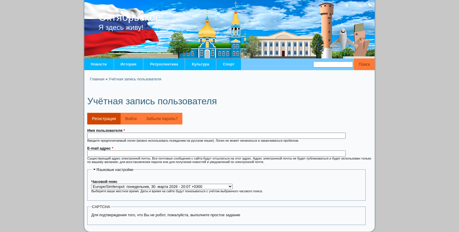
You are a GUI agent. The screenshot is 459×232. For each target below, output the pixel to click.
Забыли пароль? (162, 118)
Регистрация (106, 117)
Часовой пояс (104, 181)
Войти (131, 118)
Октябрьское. (131, 17)
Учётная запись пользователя (135, 79)
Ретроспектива (164, 64)
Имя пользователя (106, 130)
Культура (200, 64)
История (128, 64)
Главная (97, 79)
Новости (99, 64)
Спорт (228, 64)
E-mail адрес (100, 148)
